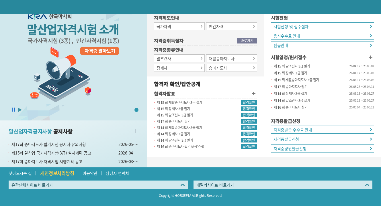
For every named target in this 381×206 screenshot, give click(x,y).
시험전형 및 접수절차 (290, 26)
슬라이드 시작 (20, 110)
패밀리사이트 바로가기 (215, 185)
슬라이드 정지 (13, 110)
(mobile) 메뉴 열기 (374, 7)
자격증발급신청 (286, 139)
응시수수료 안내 (286, 36)
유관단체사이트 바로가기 (32, 185)
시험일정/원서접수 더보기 (370, 57)
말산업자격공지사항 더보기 (136, 131)
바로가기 (247, 40)
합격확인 (249, 102)
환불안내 (280, 45)
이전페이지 (7, 7)
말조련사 (164, 58)
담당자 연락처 (117, 173)
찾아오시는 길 (20, 173)
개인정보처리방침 (57, 173)
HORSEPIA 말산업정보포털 (190, 7)
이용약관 (90, 173)
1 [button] (136, 110)
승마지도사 (218, 68)
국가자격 (164, 26)
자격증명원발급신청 (289, 148)
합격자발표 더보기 (253, 93)
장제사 (162, 68)
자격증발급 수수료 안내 (292, 129)
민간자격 (216, 26)
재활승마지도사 (221, 58)
